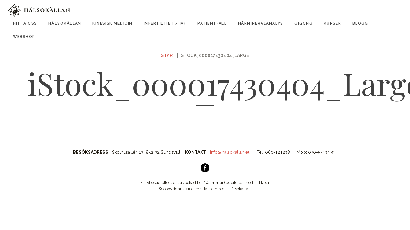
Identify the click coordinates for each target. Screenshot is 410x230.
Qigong (303, 23)
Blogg (360, 23)
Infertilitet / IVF (165, 23)
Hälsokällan (64, 23)
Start (168, 55)
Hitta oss (25, 23)
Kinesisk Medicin (112, 23)
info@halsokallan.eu (230, 152)
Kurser (332, 23)
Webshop (24, 36)
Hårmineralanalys (260, 23)
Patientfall (212, 23)
